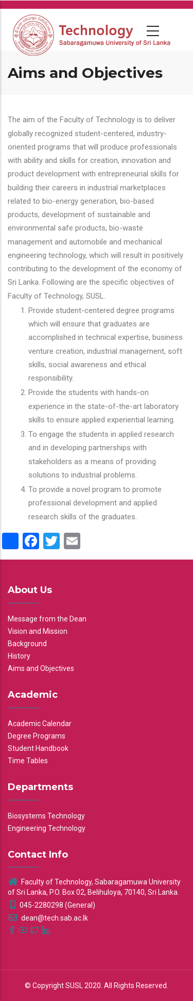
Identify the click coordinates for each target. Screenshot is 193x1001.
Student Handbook (38, 748)
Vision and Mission (37, 631)
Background (27, 643)
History (19, 656)
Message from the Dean (47, 619)
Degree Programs (36, 736)
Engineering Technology (46, 828)
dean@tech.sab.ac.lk (48, 918)
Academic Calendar (40, 723)
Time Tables (28, 761)
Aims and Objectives (41, 668)
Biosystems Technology (46, 816)
